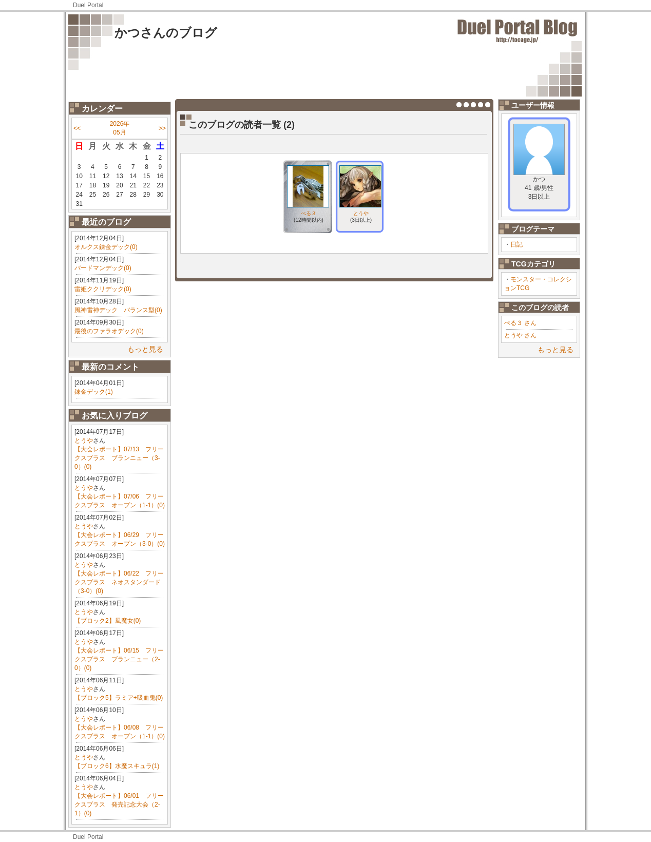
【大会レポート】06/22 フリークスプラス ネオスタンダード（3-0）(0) (119, 582)
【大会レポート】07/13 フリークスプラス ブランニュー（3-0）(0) (119, 458)
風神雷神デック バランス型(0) (118, 310)
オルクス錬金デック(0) (106, 247)
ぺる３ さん (520, 323)
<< (77, 128)
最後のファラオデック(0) (109, 331)
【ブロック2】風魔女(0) (107, 620)
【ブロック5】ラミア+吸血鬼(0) (118, 697)
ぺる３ (308, 213)
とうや (83, 440)
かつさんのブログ (165, 33)
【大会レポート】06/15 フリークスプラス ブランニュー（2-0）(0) (119, 659)
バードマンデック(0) (102, 268)
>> (162, 128)
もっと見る (145, 349)
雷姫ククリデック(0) (102, 289)
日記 (516, 244)
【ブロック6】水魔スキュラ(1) (116, 766)
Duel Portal (88, 5)
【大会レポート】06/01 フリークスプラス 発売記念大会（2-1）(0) (119, 804)
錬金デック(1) (93, 391)
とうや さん (520, 335)
